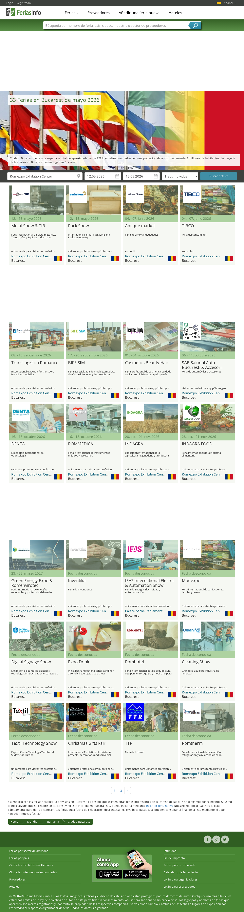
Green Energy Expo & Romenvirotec (31, 583)
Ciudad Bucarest (79, 821)
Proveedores (98, 12)
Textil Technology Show (34, 743)
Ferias (71, 12)
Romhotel (134, 662)
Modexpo (191, 580)
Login (9, 3)
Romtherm (192, 743)
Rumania (53, 821)
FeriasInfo (26, 12)
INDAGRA (134, 444)
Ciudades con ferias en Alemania (31, 865)
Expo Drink (78, 662)
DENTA (18, 444)
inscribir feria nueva (159, 806)
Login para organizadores (180, 879)
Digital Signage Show (31, 662)
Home (14, 821)
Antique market (140, 225)
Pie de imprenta (174, 858)
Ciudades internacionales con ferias (33, 872)
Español (229, 3)
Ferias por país (19, 858)
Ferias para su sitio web (179, 865)
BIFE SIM (76, 362)
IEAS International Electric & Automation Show (150, 583)
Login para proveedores (179, 886)
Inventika (77, 580)
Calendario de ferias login (181, 872)
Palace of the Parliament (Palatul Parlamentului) (161, 611)
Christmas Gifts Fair (86, 743)
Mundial (32, 821)
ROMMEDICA (80, 444)
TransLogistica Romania (34, 362)
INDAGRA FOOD (197, 444)
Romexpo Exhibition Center (32, 256)
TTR (128, 743)
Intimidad (170, 851)
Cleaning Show (196, 662)
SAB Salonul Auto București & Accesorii (202, 365)
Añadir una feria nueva (139, 12)
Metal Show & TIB (28, 225)
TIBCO (188, 225)
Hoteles (175, 12)
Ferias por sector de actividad (28, 851)
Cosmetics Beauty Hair (146, 362)
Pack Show (78, 225)
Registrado (23, 3)
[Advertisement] (122, 61)
